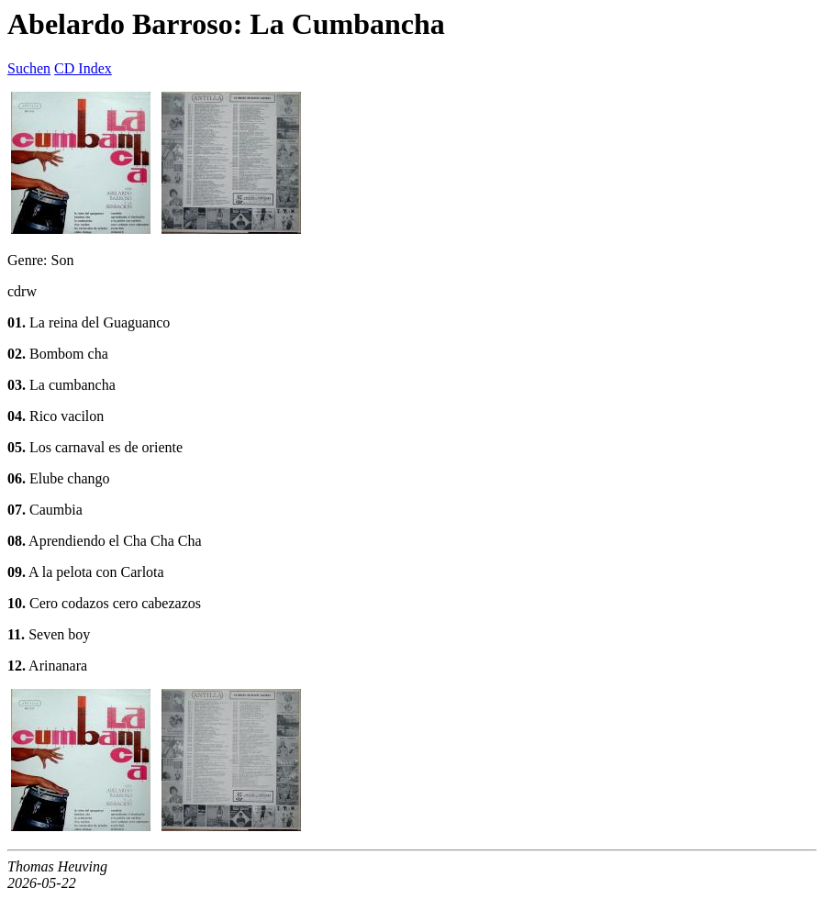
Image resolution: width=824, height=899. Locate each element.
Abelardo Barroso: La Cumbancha (226, 23)
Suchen (28, 68)
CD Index (83, 68)
